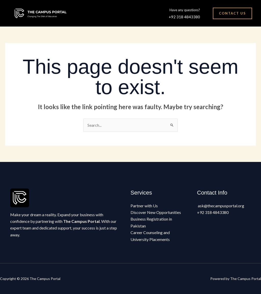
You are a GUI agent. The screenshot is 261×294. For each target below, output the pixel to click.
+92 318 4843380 (184, 17)
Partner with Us (144, 205)
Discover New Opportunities (155, 212)
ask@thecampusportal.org (221, 205)
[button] (232, 13)
